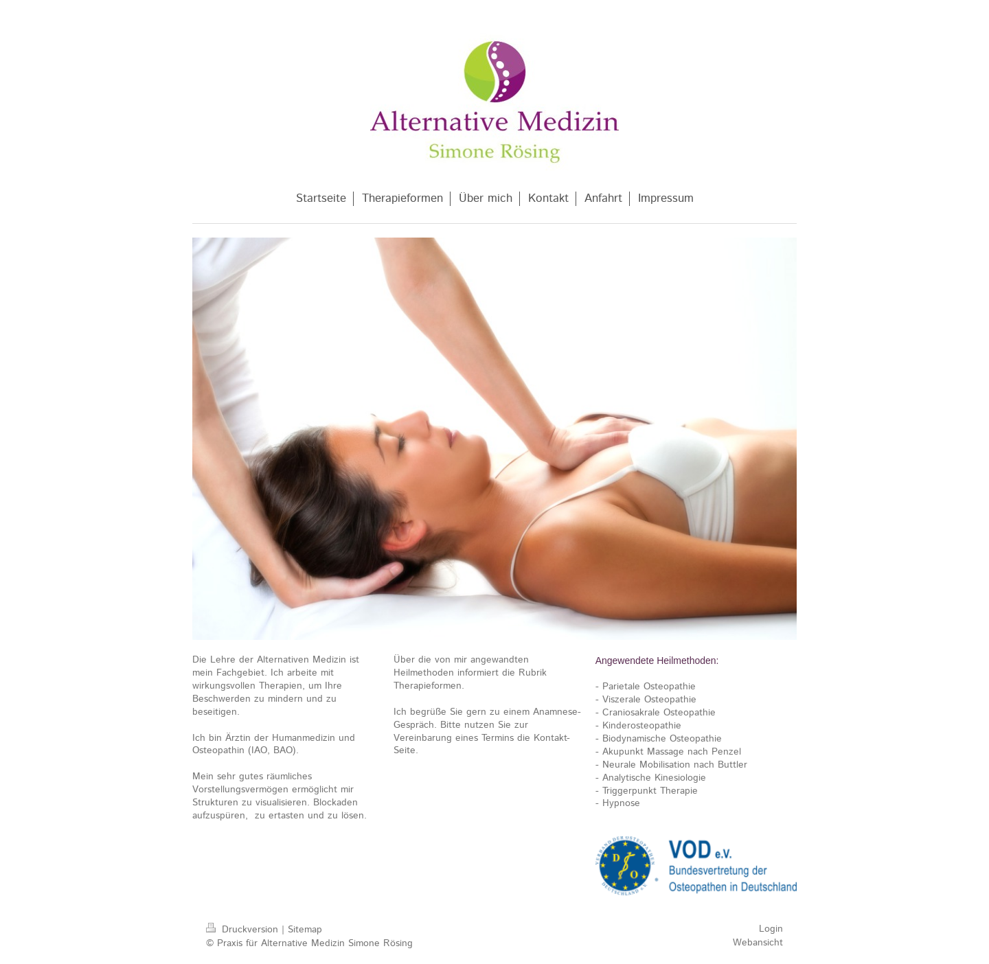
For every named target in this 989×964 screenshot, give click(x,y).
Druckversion (244, 930)
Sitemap (305, 930)
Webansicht (758, 943)
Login (771, 929)
